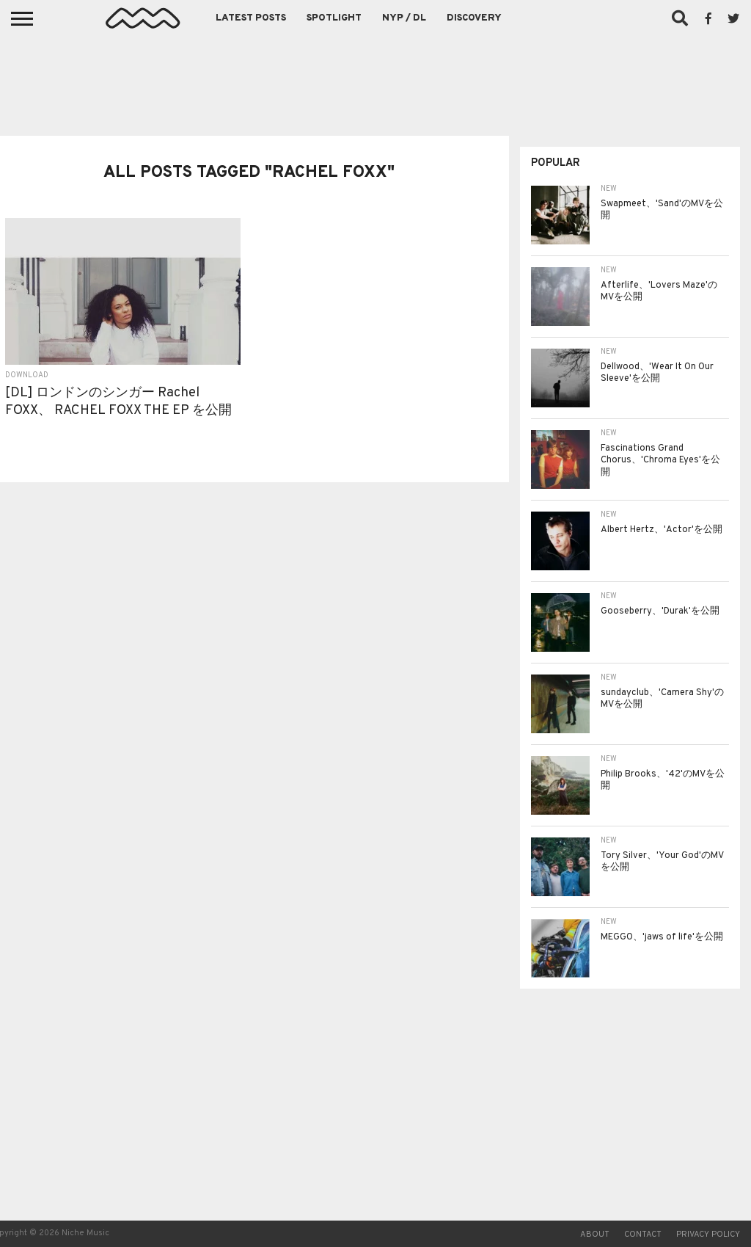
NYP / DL (404, 18)
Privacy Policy (708, 1234)
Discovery (474, 18)
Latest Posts (251, 18)
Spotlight (334, 18)
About (594, 1234)
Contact (643, 1234)
